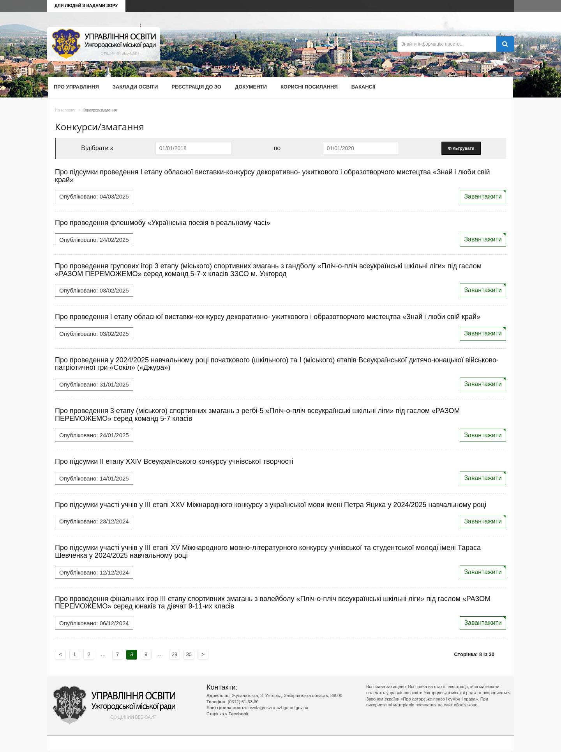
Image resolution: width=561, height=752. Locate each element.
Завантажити (483, 196)
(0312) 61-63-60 (243, 701)
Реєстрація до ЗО (196, 87)
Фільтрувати (461, 148)
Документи (251, 87)
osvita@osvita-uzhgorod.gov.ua (278, 707)
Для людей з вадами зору (86, 5)
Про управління (76, 87)
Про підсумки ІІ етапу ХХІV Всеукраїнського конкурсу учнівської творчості (174, 461)
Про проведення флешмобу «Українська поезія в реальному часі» (162, 223)
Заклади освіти (135, 87)
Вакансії (363, 87)
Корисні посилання (309, 87)
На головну (65, 110)
